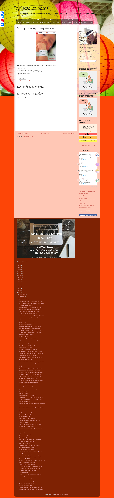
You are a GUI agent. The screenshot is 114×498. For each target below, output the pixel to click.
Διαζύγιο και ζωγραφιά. (24, 299)
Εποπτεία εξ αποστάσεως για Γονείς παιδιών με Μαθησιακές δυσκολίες (33, 22)
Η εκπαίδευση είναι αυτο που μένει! (27, 384)
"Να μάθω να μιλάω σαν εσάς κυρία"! (27, 418)
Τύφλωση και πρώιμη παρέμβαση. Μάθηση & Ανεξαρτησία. (32, 403)
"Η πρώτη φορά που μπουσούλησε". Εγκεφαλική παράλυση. (32, 460)
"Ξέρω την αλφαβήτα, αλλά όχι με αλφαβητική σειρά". (30, 341)
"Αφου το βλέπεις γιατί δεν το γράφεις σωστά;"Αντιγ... (30, 468)
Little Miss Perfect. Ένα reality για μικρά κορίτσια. (30, 363)
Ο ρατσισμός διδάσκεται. (24, 401)
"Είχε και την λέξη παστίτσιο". (25, 318)
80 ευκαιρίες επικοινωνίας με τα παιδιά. (27, 470)
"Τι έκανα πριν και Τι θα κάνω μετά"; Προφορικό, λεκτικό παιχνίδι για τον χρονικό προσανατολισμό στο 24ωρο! (87, 172)
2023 (19, 269)
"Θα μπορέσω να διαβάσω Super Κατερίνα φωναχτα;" (31, 474)
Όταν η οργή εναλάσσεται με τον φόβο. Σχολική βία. (30, 376)
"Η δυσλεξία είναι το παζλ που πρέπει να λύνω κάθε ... (31, 380)
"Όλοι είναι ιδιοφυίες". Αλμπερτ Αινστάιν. (28, 355)
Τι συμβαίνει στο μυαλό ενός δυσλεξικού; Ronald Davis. (31, 301)
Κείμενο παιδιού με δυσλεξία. (25, 347)
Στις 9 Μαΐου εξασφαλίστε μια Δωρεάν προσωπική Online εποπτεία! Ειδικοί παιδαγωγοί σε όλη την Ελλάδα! (87, 156)
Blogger (66, 494)
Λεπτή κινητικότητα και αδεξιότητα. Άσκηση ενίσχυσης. (31, 307)
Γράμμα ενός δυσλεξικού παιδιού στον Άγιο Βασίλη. (30, 357)
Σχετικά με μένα (20, 20)
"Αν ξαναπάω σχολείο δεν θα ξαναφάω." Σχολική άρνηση (31, 303)
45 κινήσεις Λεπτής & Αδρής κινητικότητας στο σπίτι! (30, 479)
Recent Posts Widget (94, 186)
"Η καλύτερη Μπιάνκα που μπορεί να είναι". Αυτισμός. (31, 476)
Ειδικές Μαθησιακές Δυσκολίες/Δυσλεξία (87, 191)
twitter (20, 74)
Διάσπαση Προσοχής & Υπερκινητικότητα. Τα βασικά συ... (31, 477)
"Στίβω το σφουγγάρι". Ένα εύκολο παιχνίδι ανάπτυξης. (31, 368)
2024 (19, 267)
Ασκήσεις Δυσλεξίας (83, 189)
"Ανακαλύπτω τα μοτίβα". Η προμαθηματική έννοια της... (31, 345)
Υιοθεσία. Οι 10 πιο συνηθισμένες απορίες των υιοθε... (31, 317)
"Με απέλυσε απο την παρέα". (25, 324)
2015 (19, 284)
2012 (19, 290)
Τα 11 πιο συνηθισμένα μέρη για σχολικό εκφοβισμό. (30, 428)
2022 (19, 271)
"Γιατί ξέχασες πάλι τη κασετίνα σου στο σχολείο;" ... (30, 311)
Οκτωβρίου (22, 298)
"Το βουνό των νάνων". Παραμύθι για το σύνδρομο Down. (31, 361)
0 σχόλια (81, 160)
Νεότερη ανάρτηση (22, 133)
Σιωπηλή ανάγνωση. (23, 430)
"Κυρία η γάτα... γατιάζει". (24, 366)
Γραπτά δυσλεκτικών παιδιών (85, 207)
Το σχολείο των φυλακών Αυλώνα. (26, 449)
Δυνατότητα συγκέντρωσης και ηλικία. (27, 481)
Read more (85, 160)
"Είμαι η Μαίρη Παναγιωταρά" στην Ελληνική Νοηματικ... (31, 454)
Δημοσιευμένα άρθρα (83, 201)
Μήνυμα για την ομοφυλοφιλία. (26, 433)
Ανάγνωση (81, 196)
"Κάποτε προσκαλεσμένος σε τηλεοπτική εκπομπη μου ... (31, 466)
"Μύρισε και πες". (23, 437)
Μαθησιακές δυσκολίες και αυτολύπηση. (28, 432)
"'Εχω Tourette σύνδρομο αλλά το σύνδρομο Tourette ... (31, 340)
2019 (19, 277)
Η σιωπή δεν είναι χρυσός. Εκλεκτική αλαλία (28, 409)
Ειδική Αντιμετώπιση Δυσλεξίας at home (44, 20)
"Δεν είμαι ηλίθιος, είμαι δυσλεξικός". (27, 462)
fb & (18, 74)
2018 (19, 279)
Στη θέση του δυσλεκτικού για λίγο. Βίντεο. (28, 378)
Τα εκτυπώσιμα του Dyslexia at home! (83, 22)
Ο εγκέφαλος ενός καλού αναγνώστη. (27, 447)
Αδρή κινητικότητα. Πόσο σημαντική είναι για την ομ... (30, 351)
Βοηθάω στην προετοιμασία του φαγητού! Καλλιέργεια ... (31, 407)
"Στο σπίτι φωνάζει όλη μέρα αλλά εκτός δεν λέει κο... (30, 332)
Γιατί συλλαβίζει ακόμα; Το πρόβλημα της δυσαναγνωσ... (31, 489)
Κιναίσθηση (81, 195)
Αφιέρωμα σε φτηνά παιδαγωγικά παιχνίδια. (28, 313)
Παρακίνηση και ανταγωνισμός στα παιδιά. (28, 389)
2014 (19, 286)
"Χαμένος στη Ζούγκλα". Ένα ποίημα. (27, 441)
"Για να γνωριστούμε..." (24, 422)
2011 (19, 292)
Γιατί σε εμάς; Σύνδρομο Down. (26, 414)
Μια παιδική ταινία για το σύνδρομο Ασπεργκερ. (29, 328)
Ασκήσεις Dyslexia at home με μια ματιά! (61, 22)
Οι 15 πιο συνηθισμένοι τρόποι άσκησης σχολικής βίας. (31, 372)
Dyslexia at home (31, 8)
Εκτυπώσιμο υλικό (83, 198)
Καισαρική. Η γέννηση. (24, 336)
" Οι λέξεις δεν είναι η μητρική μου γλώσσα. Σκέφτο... (30, 439)
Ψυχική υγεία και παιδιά (25, 80)
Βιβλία (80, 200)
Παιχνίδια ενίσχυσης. (83, 193)
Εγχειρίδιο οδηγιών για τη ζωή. (25, 359)
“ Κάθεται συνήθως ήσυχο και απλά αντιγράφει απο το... (31, 322)
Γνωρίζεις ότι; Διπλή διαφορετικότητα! (83, 164)
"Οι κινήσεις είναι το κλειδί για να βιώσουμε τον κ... (30, 445)
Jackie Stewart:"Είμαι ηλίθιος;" (25, 387)
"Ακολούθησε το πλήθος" (24, 416)
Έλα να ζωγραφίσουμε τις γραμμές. (27, 483)
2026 (19, 263)
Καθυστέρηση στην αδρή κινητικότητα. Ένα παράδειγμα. (31, 315)
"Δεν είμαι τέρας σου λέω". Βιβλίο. (26, 405)
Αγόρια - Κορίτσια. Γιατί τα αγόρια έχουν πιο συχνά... (30, 424)
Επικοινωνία (29, 20)
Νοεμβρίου (22, 296)
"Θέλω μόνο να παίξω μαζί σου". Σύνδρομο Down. (30, 326)
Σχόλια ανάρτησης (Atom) (28, 136)
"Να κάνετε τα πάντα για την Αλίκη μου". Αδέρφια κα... (30, 451)
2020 (19, 275)
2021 (19, 273)
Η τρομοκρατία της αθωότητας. (26, 343)
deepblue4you (58, 494)
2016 (19, 283)
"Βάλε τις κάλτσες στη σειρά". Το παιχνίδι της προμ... (30, 330)
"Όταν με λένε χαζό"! (23, 393)
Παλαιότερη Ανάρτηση (68, 133)
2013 (19, 288)
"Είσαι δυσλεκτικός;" (23, 472)
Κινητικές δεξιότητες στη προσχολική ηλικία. (28, 382)
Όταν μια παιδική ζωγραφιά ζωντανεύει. (27, 338)
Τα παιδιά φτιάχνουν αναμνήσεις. (26, 426)
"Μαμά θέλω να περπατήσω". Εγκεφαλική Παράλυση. (30, 487)
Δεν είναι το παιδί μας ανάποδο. (26, 443)
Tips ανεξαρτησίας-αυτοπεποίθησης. (86, 205)
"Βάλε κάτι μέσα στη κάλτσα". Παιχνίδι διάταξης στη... (30, 399)
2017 (19, 281)
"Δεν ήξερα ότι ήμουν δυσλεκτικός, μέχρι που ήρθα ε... (31, 456)
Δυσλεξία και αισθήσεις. (24, 391)
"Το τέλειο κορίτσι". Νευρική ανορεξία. (27, 464)
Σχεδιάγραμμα (82, 203)
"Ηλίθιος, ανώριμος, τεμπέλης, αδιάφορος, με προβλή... (31, 397)
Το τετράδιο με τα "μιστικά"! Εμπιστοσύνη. (28, 349)
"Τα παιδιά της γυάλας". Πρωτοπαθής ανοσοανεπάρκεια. (31, 353)
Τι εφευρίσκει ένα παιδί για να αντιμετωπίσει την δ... (30, 453)
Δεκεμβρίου (22, 294)
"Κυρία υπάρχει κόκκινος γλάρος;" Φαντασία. (29, 412)
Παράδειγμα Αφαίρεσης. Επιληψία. (26, 386)
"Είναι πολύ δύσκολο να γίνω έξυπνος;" (27, 305)
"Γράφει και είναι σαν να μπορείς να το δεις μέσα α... (30, 370)
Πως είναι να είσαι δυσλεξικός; (25, 485)
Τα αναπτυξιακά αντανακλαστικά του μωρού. (28, 410)
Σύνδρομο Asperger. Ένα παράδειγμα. (27, 364)
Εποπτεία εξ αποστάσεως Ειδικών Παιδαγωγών (67, 20)
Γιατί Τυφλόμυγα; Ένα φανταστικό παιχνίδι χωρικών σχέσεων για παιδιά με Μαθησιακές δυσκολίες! (87, 181)
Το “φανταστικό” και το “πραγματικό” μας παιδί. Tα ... (30, 374)
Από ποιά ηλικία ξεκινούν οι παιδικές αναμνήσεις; (30, 309)
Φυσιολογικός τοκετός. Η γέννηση (26, 334)
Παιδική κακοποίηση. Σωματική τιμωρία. (28, 395)
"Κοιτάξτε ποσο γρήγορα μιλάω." (26, 435)
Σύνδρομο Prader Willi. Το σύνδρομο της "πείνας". (30, 420)
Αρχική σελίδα (45, 133)
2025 (19, 265)
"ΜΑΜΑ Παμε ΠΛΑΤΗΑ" (24, 458)
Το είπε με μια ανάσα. (24, 320)
